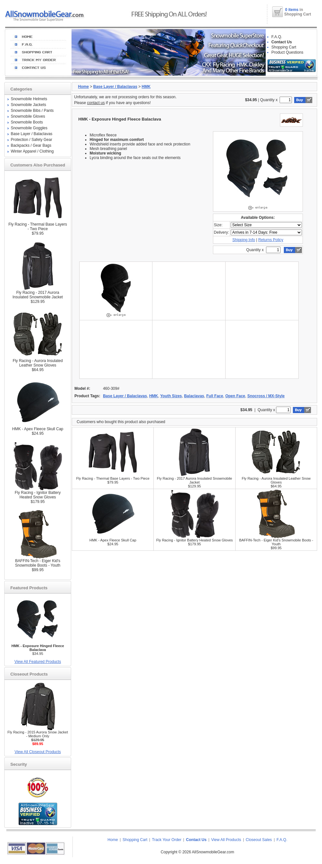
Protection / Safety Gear (31, 139)
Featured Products (29, 587)
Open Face (235, 396)
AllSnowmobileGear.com (213, 852)
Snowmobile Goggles (29, 128)
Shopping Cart (284, 47)
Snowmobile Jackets (28, 104)
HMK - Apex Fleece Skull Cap (37, 429)
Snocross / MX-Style (265, 396)
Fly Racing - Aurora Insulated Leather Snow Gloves (38, 363)
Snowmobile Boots (27, 122)
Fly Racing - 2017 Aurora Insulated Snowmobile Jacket (38, 294)
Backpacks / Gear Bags (31, 145)
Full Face (214, 396)
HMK (146, 86)
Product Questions (288, 52)
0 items (292, 9)
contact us (96, 103)
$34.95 (37, 650)
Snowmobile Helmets (29, 99)
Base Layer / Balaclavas (31, 134)
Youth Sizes (171, 396)
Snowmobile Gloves (28, 116)
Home (83, 86)
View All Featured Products (38, 661)
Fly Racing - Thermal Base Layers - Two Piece (37, 226)
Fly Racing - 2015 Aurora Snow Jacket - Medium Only (37, 734)
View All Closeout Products (38, 752)
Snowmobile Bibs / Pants (32, 110)
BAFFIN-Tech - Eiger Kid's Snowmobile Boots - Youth (37, 563)
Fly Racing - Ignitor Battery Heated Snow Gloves (38, 494)
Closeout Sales (259, 839)
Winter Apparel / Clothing (32, 151)
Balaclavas (194, 396)
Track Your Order (167, 839)
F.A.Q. (277, 37)
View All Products (226, 839)
